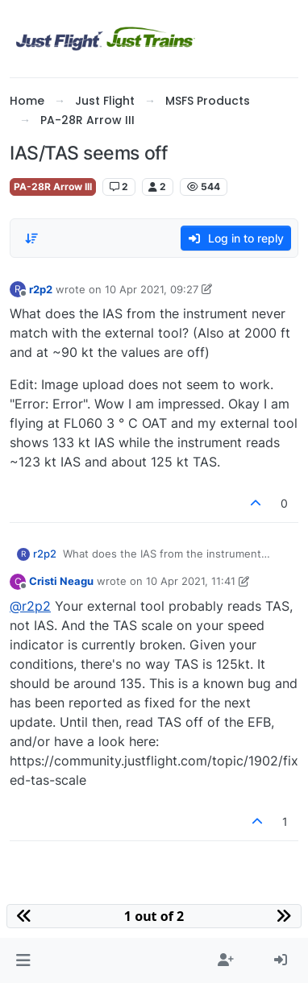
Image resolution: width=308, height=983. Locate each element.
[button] (23, 960)
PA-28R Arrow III (53, 186)
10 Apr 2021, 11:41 (190, 580)
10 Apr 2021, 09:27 (151, 289)
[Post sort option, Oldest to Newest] (31, 238)
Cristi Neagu (61, 580)
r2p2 (40, 289)
